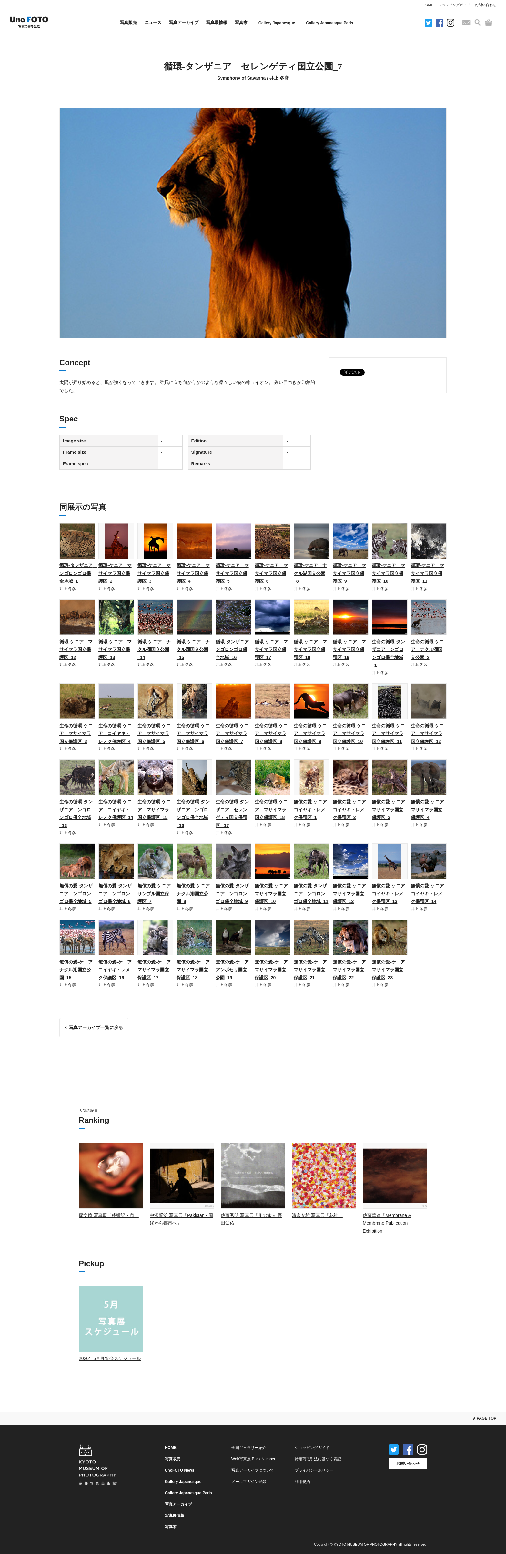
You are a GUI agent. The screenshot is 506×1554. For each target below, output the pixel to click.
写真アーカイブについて (252, 1470)
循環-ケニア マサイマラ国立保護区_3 (154, 573)
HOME (428, 5)
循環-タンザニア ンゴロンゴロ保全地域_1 (78, 573)
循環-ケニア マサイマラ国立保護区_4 (193, 573)
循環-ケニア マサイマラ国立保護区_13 (115, 649)
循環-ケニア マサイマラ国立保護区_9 (349, 573)
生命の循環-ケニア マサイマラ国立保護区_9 (310, 733)
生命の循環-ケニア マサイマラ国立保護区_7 (232, 733)
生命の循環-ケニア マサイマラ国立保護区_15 (154, 809)
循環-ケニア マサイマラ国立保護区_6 (271, 573)
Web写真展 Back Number (253, 1459)
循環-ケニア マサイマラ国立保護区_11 (427, 573)
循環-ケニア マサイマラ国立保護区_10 (388, 573)
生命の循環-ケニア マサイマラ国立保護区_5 (154, 733)
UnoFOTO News (179, 1470)
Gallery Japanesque (276, 23)
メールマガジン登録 (248, 1481)
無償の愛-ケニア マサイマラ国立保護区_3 (391, 809)
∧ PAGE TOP (484, 1418)
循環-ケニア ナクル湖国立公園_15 (193, 649)
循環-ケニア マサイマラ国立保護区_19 (349, 649)
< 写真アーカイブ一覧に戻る (94, 1027)
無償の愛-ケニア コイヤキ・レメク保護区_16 (117, 969)
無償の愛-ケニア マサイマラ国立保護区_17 (156, 969)
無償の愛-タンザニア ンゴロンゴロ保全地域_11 (311, 893)
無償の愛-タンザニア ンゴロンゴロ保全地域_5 (76, 893)
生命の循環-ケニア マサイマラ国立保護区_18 (271, 809)
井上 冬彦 (279, 77)
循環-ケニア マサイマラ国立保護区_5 (232, 573)
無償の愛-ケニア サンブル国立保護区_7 (156, 893)
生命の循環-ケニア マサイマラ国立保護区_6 (193, 733)
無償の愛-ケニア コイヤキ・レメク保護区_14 (430, 893)
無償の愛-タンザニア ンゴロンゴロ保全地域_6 (115, 893)
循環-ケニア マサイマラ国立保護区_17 (271, 649)
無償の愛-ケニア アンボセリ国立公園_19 (234, 969)
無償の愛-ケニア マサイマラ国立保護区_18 (195, 969)
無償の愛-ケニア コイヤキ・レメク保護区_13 (391, 893)
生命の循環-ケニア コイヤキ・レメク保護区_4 (115, 733)
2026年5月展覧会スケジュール (110, 1358)
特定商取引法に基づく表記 (318, 1459)
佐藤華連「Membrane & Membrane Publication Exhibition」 (387, 1223)
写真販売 (128, 22)
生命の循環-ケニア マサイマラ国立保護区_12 (427, 733)
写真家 (241, 22)
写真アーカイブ (183, 22)
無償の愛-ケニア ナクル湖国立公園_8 (195, 893)
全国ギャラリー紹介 (248, 1447)
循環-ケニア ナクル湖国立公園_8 (310, 573)
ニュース (153, 22)
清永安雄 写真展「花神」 (317, 1215)
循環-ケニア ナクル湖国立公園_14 (154, 649)
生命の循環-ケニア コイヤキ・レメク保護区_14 (115, 809)
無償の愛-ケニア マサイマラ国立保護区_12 (351, 893)
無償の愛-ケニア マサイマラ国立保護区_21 (312, 969)
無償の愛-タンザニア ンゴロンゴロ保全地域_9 (232, 893)
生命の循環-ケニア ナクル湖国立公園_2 (427, 649)
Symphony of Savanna (241, 77)
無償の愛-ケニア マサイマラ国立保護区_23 (391, 969)
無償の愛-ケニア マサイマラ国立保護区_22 (351, 969)
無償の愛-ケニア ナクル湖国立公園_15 (78, 969)
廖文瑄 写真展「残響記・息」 (109, 1215)
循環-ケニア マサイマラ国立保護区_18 (310, 649)
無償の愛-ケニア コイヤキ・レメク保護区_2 (351, 809)
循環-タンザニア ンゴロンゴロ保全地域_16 (234, 649)
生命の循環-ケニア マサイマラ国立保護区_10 (349, 733)
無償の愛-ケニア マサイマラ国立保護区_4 (430, 809)
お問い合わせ (485, 5)
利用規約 (302, 1481)
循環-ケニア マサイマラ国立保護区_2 (115, 573)
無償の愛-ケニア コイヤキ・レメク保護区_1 (312, 809)
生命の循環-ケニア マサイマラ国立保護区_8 (271, 733)
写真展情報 (216, 22)
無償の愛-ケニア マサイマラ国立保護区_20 (273, 969)
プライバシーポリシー (314, 1470)
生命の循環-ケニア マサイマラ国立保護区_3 (76, 733)
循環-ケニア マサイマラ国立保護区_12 (76, 649)
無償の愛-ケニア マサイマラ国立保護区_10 (273, 893)
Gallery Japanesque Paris (329, 23)
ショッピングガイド (454, 5)
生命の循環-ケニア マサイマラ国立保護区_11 (388, 733)
